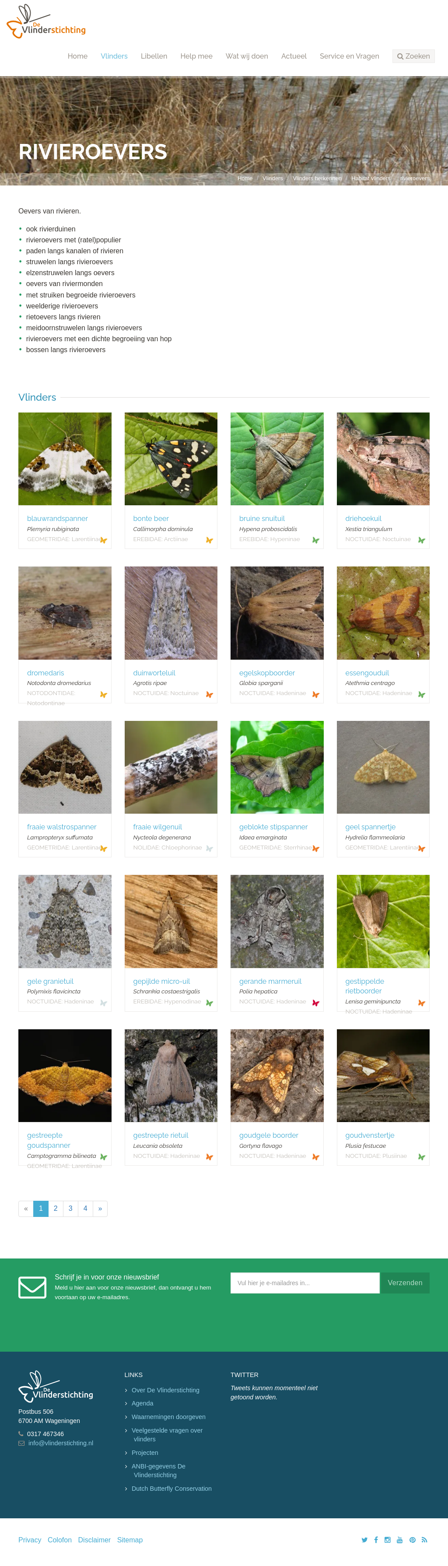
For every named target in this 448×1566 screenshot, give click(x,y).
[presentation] (297, 1321)
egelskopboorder (267, 673)
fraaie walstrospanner (62, 827)
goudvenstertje (370, 1135)
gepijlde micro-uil (161, 981)
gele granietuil (50, 981)
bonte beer (151, 518)
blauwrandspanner (57, 518)
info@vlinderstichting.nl (60, 1443)
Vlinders (114, 56)
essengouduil (367, 673)
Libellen (154, 56)
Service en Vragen (349, 56)
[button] (413, 56)
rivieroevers (415, 178)
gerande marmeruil (270, 981)
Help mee (196, 56)
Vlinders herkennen (317, 178)
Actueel (294, 56)
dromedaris (45, 673)
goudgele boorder (268, 1135)
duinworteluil (154, 673)
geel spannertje (371, 827)
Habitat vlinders (370, 178)
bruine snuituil (262, 518)
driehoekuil (364, 518)
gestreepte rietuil (161, 1135)
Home (78, 56)
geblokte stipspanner (273, 827)
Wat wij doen (247, 56)
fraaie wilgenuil (157, 827)
